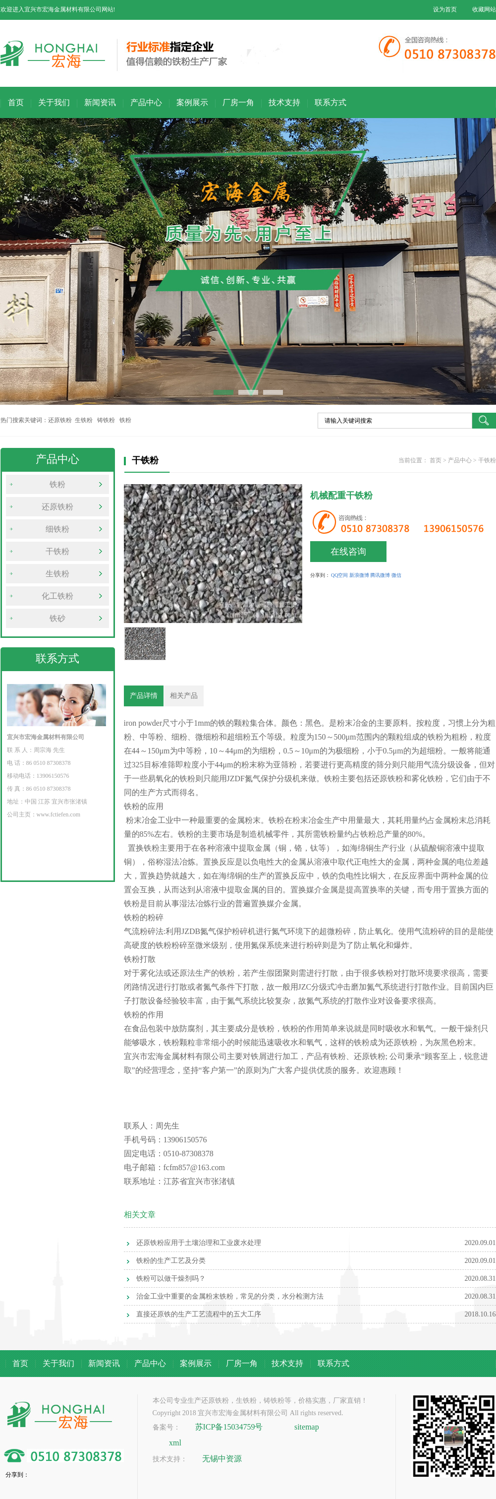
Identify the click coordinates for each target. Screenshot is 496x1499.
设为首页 (445, 9)
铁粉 (57, 484)
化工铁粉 (57, 596)
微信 (396, 575)
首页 (16, 102)
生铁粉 (57, 573)
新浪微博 (359, 575)
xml (175, 1442)
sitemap (306, 1427)
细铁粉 (57, 529)
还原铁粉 (57, 506)
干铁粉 (57, 551)
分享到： (320, 575)
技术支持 (284, 102)
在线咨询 (348, 552)
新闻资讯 (100, 102)
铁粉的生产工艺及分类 (171, 1260)
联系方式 (330, 102)
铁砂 (57, 618)
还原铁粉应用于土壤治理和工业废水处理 (198, 1243)
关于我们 (54, 102)
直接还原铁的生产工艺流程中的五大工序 (198, 1314)
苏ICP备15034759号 (229, 1427)
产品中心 (146, 102)
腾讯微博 (380, 575)
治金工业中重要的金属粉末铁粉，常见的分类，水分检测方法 (230, 1296)
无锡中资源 (222, 1458)
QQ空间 (339, 575)
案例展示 (192, 102)
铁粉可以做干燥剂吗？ (171, 1278)
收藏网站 (484, 9)
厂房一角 (238, 102)
